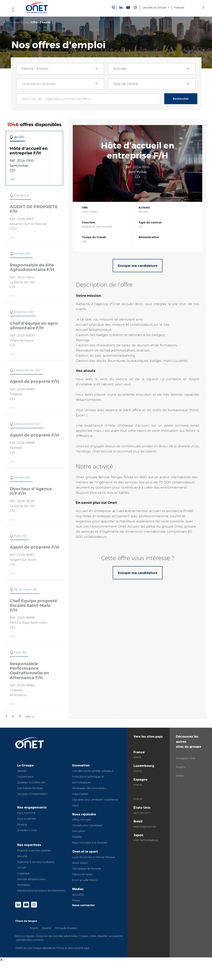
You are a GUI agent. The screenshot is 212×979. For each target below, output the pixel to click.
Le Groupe (25, 765)
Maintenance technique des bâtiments (41, 890)
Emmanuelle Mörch (84, 880)
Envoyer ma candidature (137, 265)
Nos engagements (32, 807)
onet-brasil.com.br (145, 826)
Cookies (83, 936)
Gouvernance (25, 776)
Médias (78, 889)
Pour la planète (26, 818)
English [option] (34, 927)
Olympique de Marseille (86, 868)
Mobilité (77, 837)
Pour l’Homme (26, 813)
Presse (76, 900)
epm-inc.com (142, 812)
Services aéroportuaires (31, 879)
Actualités (78, 894)
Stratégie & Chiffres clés (31, 782)
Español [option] (46, 927)
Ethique (22, 824)
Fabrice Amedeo (82, 874)
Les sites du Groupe (154, 7)
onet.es (138, 784)
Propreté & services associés (34, 850)
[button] (113, 7)
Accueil (7, 22)
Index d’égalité (98, 936)
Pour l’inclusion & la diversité (89, 842)
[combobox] (60, 68)
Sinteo (180, 775)
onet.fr (137, 757)
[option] (34, 927)
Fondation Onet (185, 758)
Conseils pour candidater (87, 825)
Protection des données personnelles (56, 936)
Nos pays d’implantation (32, 794)
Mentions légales (24, 936)
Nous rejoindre (21, 22)
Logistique (23, 873)
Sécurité (22, 856)
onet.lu (138, 771)
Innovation (81, 765)
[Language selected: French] (189, 7)
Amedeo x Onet (27, 830)
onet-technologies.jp (146, 840)
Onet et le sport (85, 851)
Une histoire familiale (30, 788)
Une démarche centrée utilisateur (92, 771)
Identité (21, 771)
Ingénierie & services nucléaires (35, 862)
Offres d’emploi (81, 819)
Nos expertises (29, 845)
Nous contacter (83, 905)
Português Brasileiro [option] (66, 927)
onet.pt (138, 798)
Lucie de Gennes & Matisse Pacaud (93, 857)
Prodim (180, 767)
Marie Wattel (79, 863)
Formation (23, 884)
